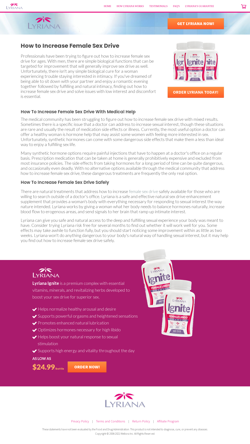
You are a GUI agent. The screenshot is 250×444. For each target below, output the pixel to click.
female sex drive (143, 191)
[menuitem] (107, 6)
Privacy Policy (80, 421)
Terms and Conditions (110, 421)
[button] (196, 23)
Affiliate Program (168, 421)
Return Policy (141, 421)
